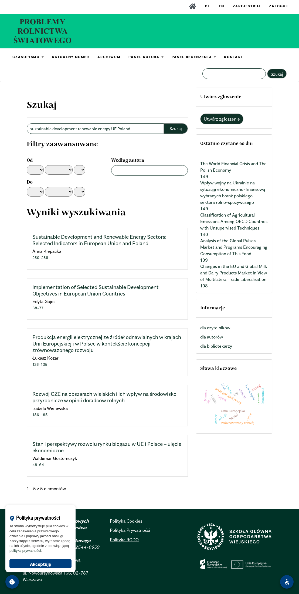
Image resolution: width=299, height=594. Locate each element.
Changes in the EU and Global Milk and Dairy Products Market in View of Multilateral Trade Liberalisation (233, 273)
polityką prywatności (25, 551)
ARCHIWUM (108, 57)
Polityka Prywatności (130, 530)
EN (221, 6)
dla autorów (211, 337)
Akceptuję (40, 564)
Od (30, 160)
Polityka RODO (124, 539)
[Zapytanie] (234, 73)
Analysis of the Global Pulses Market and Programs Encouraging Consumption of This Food (233, 247)
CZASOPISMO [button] (28, 57)
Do (30, 182)
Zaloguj (278, 6)
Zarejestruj (247, 6)
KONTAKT (233, 57)
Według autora (127, 160)
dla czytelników (215, 327)
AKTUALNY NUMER (70, 57)
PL (207, 6)
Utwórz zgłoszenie (222, 119)
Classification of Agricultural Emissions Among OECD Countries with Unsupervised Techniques (233, 221)
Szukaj (277, 74)
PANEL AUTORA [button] (145, 57)
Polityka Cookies (126, 521)
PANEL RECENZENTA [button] (194, 57)
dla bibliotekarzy (216, 346)
